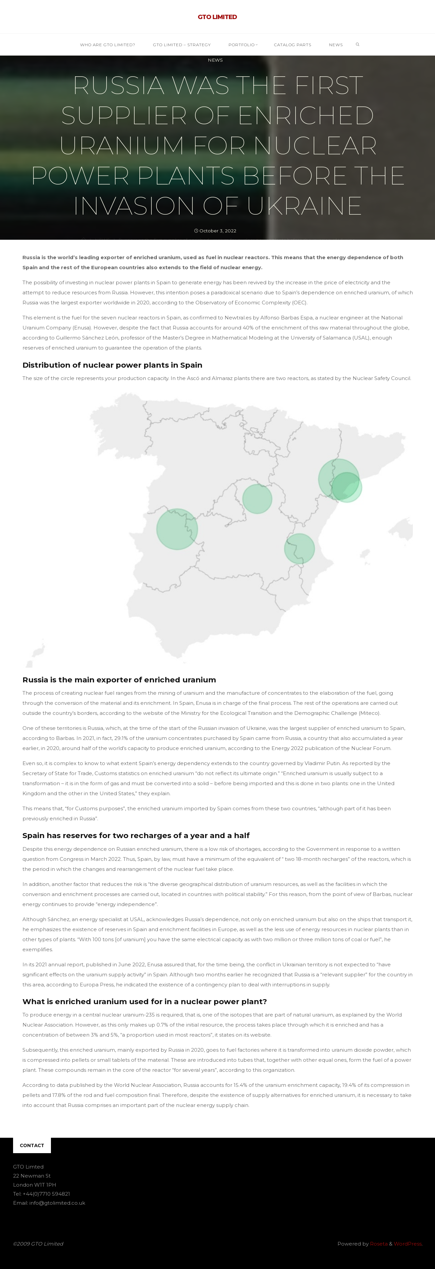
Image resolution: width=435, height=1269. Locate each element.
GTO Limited (217, 17)
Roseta (378, 1244)
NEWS (215, 60)
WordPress (408, 1244)
